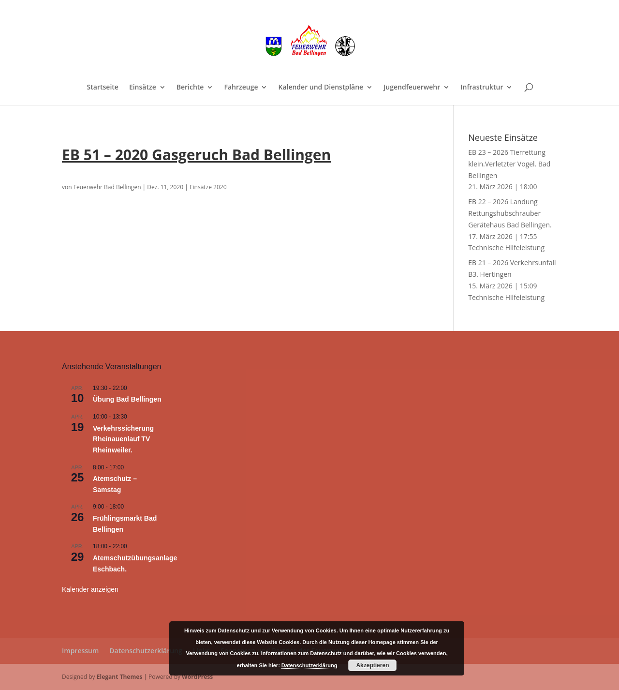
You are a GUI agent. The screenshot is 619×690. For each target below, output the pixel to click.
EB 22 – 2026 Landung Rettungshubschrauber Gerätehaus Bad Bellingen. (510, 213)
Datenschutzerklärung (145, 650)
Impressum (80, 650)
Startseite (102, 87)
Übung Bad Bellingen (127, 399)
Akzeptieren (372, 665)
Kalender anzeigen (90, 589)
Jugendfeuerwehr (411, 87)
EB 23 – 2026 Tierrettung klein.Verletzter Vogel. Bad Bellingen (509, 164)
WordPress (197, 677)
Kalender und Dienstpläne (320, 87)
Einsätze (142, 87)
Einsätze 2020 (208, 187)
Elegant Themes (119, 677)
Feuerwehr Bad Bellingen (107, 187)
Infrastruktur (481, 87)
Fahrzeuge (241, 87)
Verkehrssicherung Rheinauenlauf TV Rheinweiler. (123, 439)
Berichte (190, 87)
